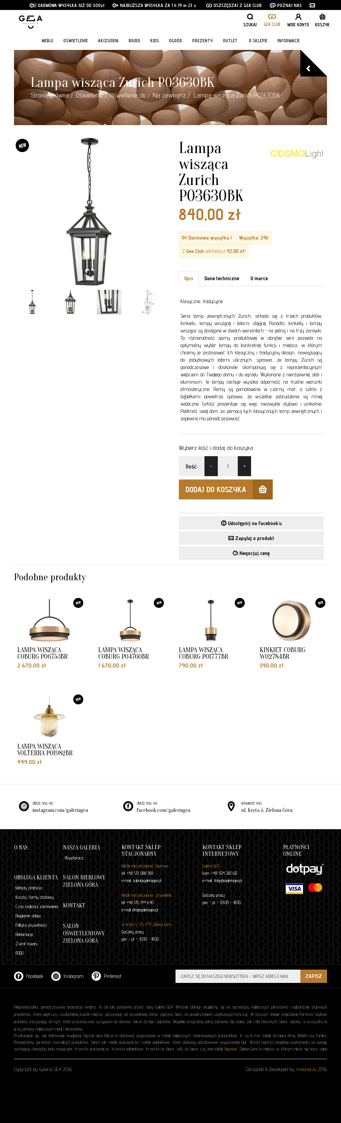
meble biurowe (225, 1048)
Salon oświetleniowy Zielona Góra (84, 933)
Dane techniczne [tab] (221, 278)
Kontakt (74, 905)
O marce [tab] (259, 278)
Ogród (175, 40)
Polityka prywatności (31, 925)
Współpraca (74, 857)
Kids (154, 40)
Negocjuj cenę (251, 553)
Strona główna (50, 95)
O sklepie (258, 40)
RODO (20, 953)
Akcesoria (108, 40)
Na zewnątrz (169, 95)
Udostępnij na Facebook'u (251, 523)
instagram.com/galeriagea (60, 810)
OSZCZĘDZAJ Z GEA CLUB (234, 5)
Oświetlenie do (128, 95)
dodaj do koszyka (229, 489)
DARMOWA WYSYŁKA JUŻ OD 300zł (67, 5)
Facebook (28, 976)
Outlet (230, 40)
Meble (47, 40)
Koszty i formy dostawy (35, 897)
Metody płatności (29, 887)
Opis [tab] (188, 278)
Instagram (67, 976)
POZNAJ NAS (286, 5)
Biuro (134, 40)
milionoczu (306, 1069)
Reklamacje (24, 934)
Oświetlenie (75, 40)
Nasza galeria (81, 847)
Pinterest (106, 976)
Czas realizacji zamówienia (37, 906)
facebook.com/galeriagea (163, 810)
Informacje (288, 40)
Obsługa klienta (36, 877)
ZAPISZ (313, 976)
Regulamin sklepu (28, 915)
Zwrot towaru (27, 943)
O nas (21, 847)
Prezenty (202, 40)
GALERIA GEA (52, 20)
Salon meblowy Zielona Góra (84, 881)
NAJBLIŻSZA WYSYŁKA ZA (142, 5)
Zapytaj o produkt (251, 538)
